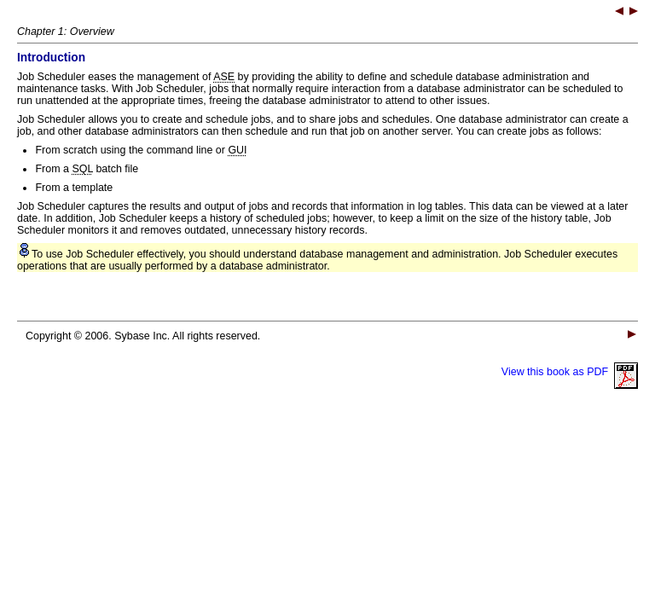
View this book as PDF (569, 372)
